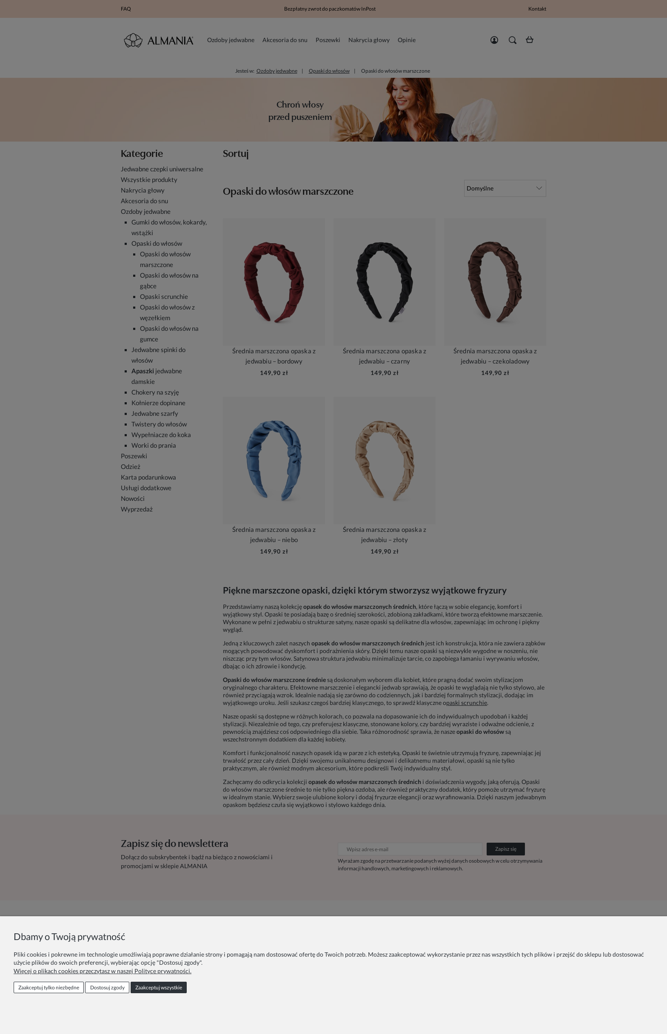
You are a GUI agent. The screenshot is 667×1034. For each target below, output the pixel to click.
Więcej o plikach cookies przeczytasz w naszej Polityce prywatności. (102, 970)
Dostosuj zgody (107, 987)
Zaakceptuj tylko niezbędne (48, 987)
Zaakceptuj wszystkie (158, 987)
